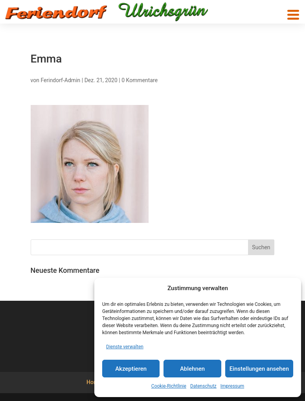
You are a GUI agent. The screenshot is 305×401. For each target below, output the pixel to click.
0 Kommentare (139, 80)
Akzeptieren (131, 368)
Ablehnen (192, 368)
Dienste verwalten (124, 346)
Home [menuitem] (93, 382)
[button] (293, 15)
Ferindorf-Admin (60, 80)
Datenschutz (203, 386)
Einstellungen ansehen (259, 368)
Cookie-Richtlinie (168, 386)
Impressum (232, 386)
